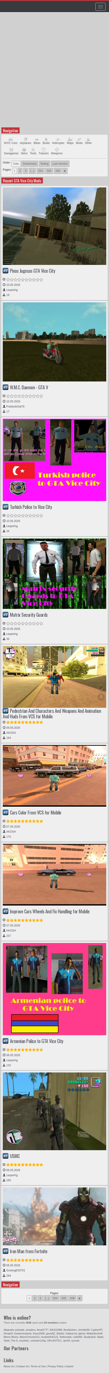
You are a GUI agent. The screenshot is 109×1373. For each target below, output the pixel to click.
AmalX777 (42, 1329)
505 (49, 170)
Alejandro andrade (14, 1329)
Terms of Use (38, 1366)
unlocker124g (38, 1340)
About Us (9, 1366)
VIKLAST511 (54, 1340)
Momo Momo (11, 1337)
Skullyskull (89, 1337)
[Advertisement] (54, 71)
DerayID (8, 1333)
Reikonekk (65, 1337)
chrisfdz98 (84, 1329)
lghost (82, 1333)
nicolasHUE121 (49, 1337)
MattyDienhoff (94, 1333)
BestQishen (70, 1329)
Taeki (7, 1340)
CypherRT (96, 1329)
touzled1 (24, 1340)
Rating (45, 163)
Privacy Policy (55, 1366)
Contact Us (22, 1366)
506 (58, 170)
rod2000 (77, 1337)
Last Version (60, 163)
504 (40, 170)
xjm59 (66, 1340)
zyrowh (75, 1340)
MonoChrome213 (29, 1337)
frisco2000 (39, 1333)
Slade (100, 1337)
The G (14, 1340)
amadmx (30, 1329)
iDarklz (60, 1333)
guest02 (50, 1333)
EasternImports (23, 1333)
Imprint (69, 1366)
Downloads (29, 163)
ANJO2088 (56, 1329)
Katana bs (71, 1333)
